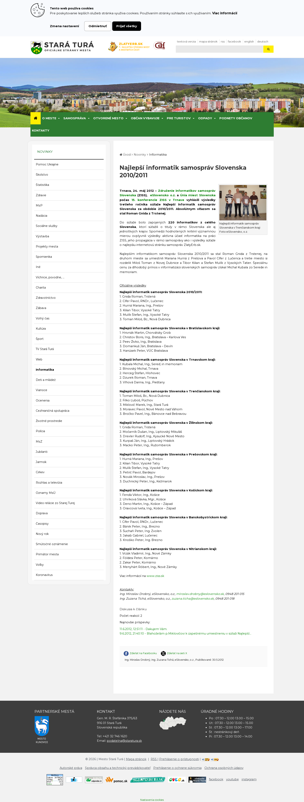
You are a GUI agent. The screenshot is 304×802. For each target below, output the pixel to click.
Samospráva (74, 118)
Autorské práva (71, 768)
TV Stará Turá (45, 349)
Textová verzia (186, 41)
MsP (39, 205)
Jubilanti (41, 451)
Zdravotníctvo (46, 297)
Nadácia (41, 215)
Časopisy (42, 523)
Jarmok (41, 462)
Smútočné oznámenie (52, 544)
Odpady (205, 118)
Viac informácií (224, 13)
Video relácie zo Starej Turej (55, 503)
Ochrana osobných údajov (223, 768)
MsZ (39, 441)
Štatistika (42, 184)
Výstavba (42, 236)
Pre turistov (179, 118)
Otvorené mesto (108, 118)
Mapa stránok (208, 41)
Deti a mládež (46, 379)
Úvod (127, 154)
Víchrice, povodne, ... (50, 277)
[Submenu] (58, 118)
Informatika (45, 369)
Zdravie (41, 195)
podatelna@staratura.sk (124, 741)
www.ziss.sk (155, 576)
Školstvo (42, 174)
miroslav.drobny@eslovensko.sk (200, 594)
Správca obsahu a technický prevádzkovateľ (117, 768)
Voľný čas (42, 318)
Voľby (40, 564)
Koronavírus (44, 575)
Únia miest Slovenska (197, 195)
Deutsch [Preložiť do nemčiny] (262, 41)
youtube (232, 779)
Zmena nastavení (64, 26)
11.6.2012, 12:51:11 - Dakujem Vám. (143, 629)
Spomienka (44, 256)
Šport (40, 338)
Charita (41, 287)
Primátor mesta (47, 554)
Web (39, 359)
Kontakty (40, 130)
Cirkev (40, 472)
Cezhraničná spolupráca (52, 410)
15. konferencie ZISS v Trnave (157, 200)
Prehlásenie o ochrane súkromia (177, 768)
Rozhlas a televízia (49, 482)
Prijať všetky (126, 26)
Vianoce (41, 390)
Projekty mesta (47, 246)
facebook (234, 41)
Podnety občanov (235, 118)
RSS (223, 41)
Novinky (140, 154)
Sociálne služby (46, 226)
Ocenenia (42, 400)
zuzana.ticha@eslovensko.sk (193, 598)
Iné (38, 267)
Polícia (40, 431)
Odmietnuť (98, 26)
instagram (249, 779)
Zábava (41, 308)
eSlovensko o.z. (163, 195)
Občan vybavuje (145, 118)
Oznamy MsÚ (46, 492)
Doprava (42, 513)
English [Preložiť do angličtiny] (249, 41)
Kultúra (41, 328)
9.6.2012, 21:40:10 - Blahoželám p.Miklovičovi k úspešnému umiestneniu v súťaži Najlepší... (185, 633)
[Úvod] (35, 118)
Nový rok (42, 533)
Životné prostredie (49, 421)
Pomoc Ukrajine (47, 164)
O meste (49, 118)
